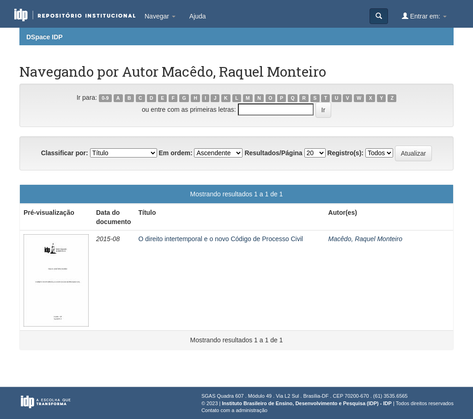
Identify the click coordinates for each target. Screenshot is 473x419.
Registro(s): (345, 153)
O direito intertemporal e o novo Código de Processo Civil (220, 239)
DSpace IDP (44, 37)
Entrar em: (424, 16)
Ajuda (197, 16)
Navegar (160, 16)
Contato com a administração (234, 410)
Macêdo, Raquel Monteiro (365, 239)
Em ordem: (175, 153)
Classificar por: (64, 153)
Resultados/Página (273, 153)
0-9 (105, 98)
